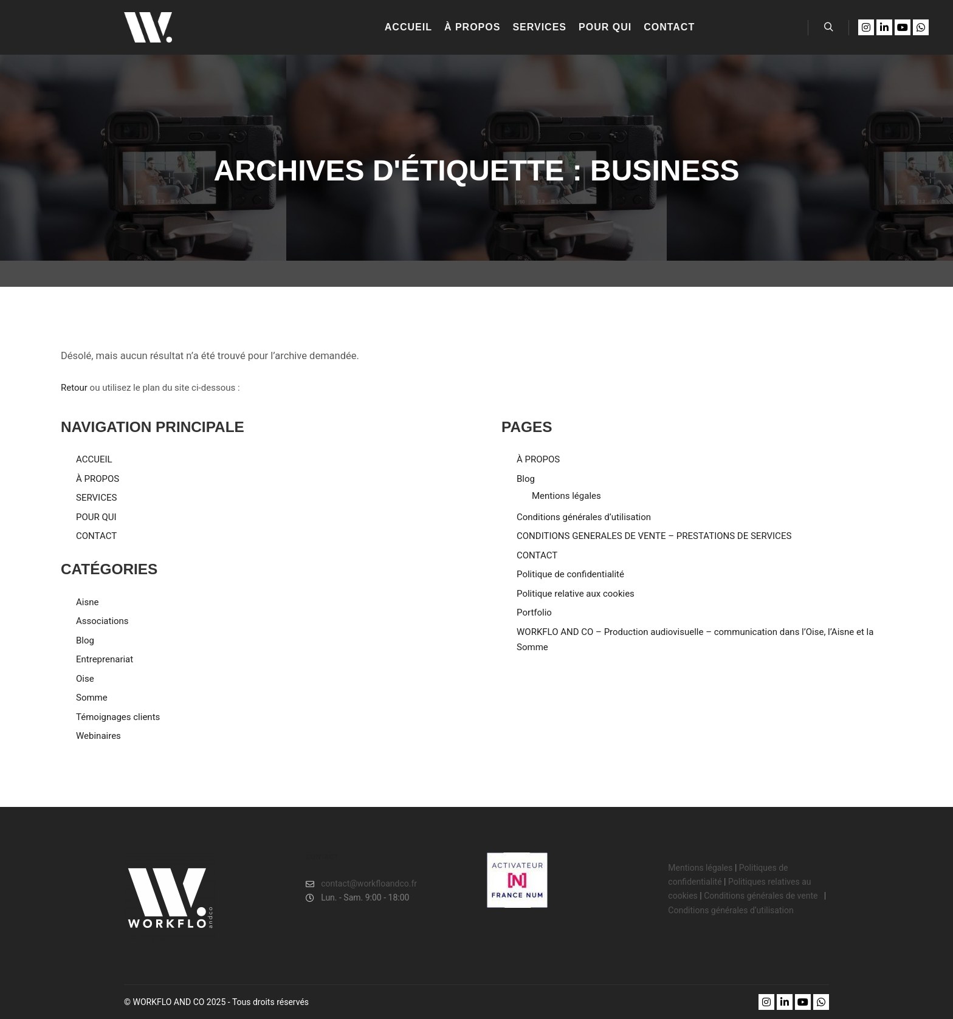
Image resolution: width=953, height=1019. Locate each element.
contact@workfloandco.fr (361, 884)
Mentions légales (566, 495)
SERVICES (96, 497)
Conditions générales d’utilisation (584, 517)
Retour (74, 387)
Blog (85, 640)
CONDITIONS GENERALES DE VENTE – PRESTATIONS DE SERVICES (654, 535)
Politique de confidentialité (570, 574)
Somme (92, 697)
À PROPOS (97, 478)
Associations (102, 621)
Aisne (87, 602)
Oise (85, 678)
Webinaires (98, 735)
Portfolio (534, 612)
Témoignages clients (118, 717)
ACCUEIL (94, 459)
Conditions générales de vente (762, 896)
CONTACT (96, 535)
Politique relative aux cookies (576, 593)
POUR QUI (96, 517)
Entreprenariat (104, 659)
